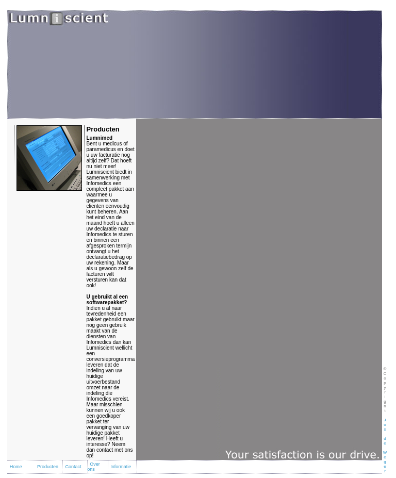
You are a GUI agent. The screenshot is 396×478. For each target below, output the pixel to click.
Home (16, 466)
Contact (73, 466)
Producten (47, 466)
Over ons (93, 466)
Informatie (120, 466)
